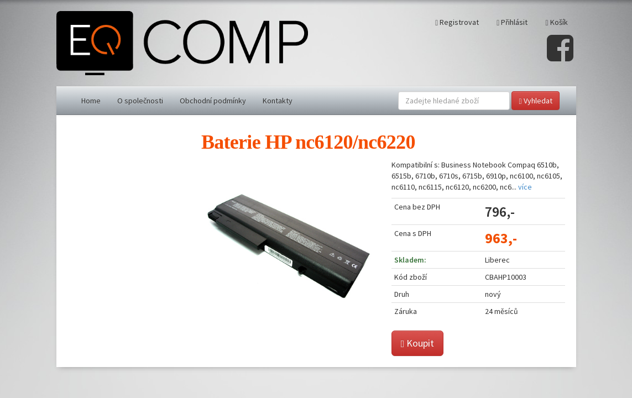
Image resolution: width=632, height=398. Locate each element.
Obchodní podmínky (213, 101)
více (525, 187)
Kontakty (278, 101)
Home (91, 101)
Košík (556, 22)
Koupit (418, 343)
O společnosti (140, 101)
